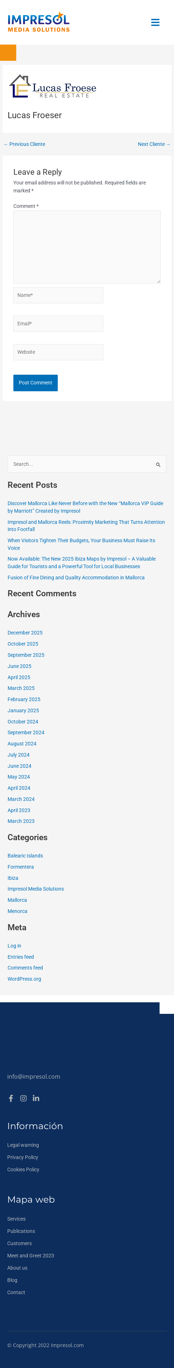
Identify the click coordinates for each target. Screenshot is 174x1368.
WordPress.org (24, 979)
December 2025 (25, 633)
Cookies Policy (23, 1169)
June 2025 (19, 666)
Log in (14, 946)
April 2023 (19, 810)
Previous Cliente (24, 144)
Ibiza (13, 878)
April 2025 (19, 677)
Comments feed (25, 968)
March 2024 (21, 799)
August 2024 (22, 744)
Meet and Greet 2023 (30, 1255)
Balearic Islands (25, 856)
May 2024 (19, 777)
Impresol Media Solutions (36, 889)
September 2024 (26, 732)
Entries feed (21, 957)
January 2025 (23, 710)
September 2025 (26, 655)
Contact (16, 1292)
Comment (26, 206)
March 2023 (21, 821)
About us (17, 1268)
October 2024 (23, 722)
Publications (21, 1231)
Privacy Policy (22, 1157)
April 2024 (19, 788)
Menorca (17, 911)
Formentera (21, 867)
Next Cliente (154, 144)
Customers (19, 1243)
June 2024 (19, 766)
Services (16, 1219)
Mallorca (17, 900)
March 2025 (21, 688)
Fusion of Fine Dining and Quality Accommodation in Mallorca (76, 577)
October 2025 (23, 644)
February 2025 (24, 699)
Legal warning (23, 1145)
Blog (12, 1280)
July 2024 (19, 755)
